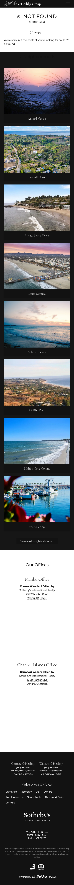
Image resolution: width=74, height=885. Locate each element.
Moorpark (26, 791)
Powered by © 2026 (37, 876)
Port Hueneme (15, 797)
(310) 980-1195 (51, 767)
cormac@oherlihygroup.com (23, 771)
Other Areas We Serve (37, 785)
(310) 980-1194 (23, 767)
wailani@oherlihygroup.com (51, 771)
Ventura (10, 802)
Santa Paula (34, 797)
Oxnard (48, 791)
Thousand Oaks (54, 797)
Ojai (37, 791)
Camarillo (11, 791)
